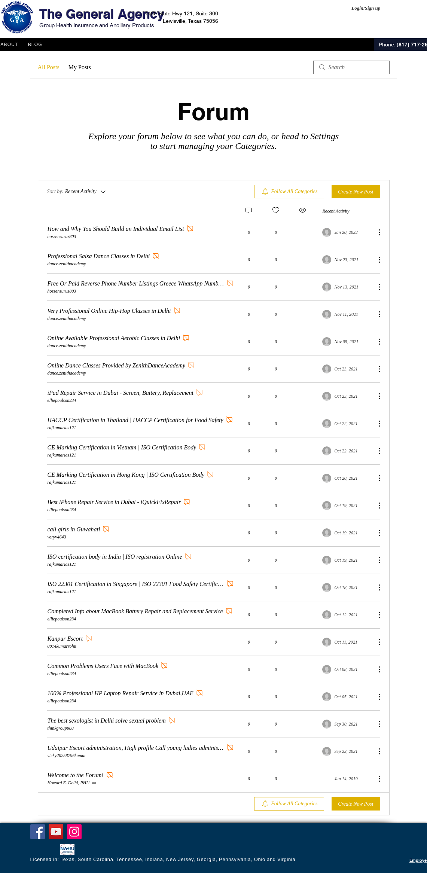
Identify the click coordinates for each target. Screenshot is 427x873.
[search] (351, 67)
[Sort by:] (77, 191)
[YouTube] (56, 831)
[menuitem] (289, 191)
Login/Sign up (365, 8)
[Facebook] (37, 831)
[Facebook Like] (44, 850)
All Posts (49, 67)
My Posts (79, 67)
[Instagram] (74, 831)
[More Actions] (375, 232)
